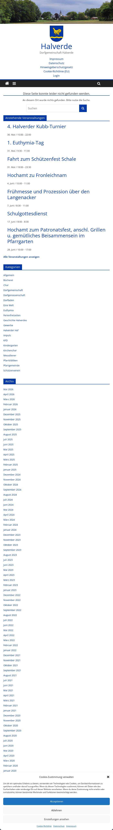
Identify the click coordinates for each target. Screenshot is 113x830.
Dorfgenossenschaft (14, 295)
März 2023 (9, 580)
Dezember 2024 (11, 474)
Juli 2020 (8, 740)
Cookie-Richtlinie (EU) (56, 71)
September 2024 (12, 489)
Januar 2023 (9, 590)
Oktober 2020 (10, 725)
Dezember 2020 (11, 715)
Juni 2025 (8, 444)
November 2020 (12, 720)
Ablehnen (56, 810)
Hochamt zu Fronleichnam (37, 175)
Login (56, 75)
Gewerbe (8, 325)
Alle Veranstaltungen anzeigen (21, 256)
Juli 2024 (8, 499)
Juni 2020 (8, 745)
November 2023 (12, 539)
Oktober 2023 (10, 544)
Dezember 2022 (11, 595)
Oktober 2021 (10, 665)
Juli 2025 (8, 439)
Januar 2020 (9, 770)
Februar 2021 (10, 705)
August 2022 (10, 615)
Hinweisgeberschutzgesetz (56, 67)
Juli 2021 (8, 680)
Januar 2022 (9, 650)
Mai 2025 (8, 449)
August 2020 (10, 735)
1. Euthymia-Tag (25, 142)
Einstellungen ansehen (56, 819)
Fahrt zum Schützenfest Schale (41, 159)
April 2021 (8, 695)
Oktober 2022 (10, 605)
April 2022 (8, 635)
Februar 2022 (10, 645)
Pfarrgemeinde (11, 365)
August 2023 (10, 554)
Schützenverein (11, 370)
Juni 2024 (8, 504)
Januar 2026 (9, 409)
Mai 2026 (8, 389)
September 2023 (12, 549)
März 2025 (9, 459)
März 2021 (9, 700)
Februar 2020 (10, 765)
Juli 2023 (8, 559)
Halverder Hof (10, 330)
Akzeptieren (56, 801)
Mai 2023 (8, 569)
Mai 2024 (8, 509)
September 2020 (12, 730)
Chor (6, 285)
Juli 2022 (8, 620)
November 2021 (12, 660)
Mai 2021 (8, 690)
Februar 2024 (10, 524)
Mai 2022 (8, 630)
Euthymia (8, 310)
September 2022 (12, 610)
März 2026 (9, 399)
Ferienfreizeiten (12, 315)
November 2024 (12, 479)
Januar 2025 (9, 469)
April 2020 (8, 755)
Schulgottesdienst (27, 213)
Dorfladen (8, 300)
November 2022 (12, 600)
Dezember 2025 (11, 414)
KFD (5, 340)
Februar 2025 (10, 464)
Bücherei (8, 280)
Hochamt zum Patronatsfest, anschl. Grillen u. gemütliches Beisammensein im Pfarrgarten (56, 235)
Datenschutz (59, 826)
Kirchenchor (10, 350)
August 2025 (10, 434)
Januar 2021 (9, 710)
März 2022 (9, 640)
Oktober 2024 (10, 484)
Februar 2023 (10, 585)
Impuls (7, 335)
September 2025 (12, 429)
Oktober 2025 (10, 424)
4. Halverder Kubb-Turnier (36, 126)
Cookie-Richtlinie (44, 826)
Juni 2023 (8, 564)
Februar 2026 (10, 404)
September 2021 (12, 670)
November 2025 (12, 419)
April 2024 (8, 514)
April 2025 (8, 454)
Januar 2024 (9, 529)
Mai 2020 (8, 750)
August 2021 (10, 675)
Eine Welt (8, 305)
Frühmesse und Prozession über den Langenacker (48, 194)
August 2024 (10, 494)
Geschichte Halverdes (15, 320)
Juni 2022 (8, 625)
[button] (108, 777)
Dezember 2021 (11, 655)
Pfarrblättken (10, 360)
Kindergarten (10, 345)
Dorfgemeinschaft (13, 290)
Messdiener (9, 355)
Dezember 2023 (11, 534)
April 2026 (8, 394)
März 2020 (9, 760)
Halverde (56, 46)
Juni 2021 (8, 685)
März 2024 (9, 519)
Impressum (71, 826)
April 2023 (8, 574)
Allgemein (8, 275)
